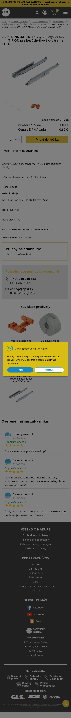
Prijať (20, 370)
